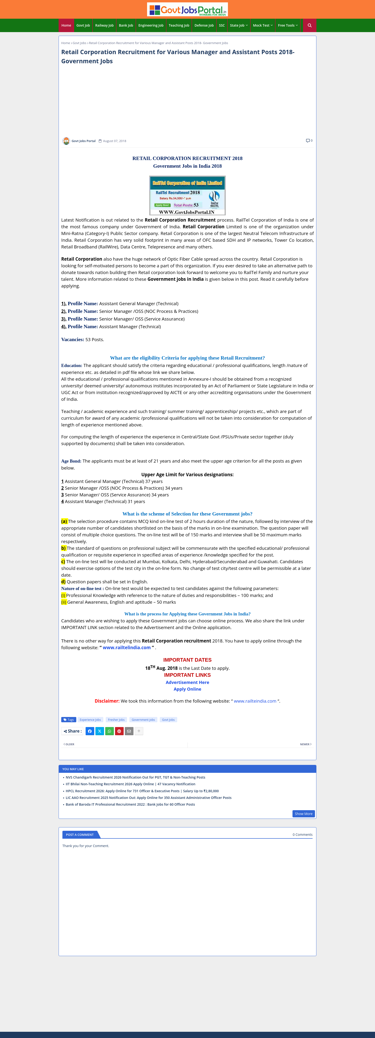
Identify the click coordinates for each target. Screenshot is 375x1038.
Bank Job (126, 25)
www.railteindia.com (255, 701)
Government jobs (143, 720)
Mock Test (261, 25)
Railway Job (104, 25)
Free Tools (286, 25)
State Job (237, 25)
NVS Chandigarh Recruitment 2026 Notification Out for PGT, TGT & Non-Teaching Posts (135, 777)
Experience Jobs (90, 720)
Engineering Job (151, 25)
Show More (304, 813)
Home (66, 25)
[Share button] (139, 731)
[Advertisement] (187, 101)
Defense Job (204, 25)
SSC (222, 25)
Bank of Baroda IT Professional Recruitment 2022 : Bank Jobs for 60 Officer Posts (130, 804)
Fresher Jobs (116, 720)
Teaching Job (179, 25)
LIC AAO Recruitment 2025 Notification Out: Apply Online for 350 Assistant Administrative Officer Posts (149, 798)
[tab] (66, 25)
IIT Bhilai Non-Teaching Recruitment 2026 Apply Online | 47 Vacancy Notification (130, 784)
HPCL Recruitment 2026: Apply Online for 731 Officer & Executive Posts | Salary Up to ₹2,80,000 (142, 791)
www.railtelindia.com (127, 647)
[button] (309, 25)
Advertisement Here (187, 682)
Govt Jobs (79, 43)
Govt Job (83, 25)
